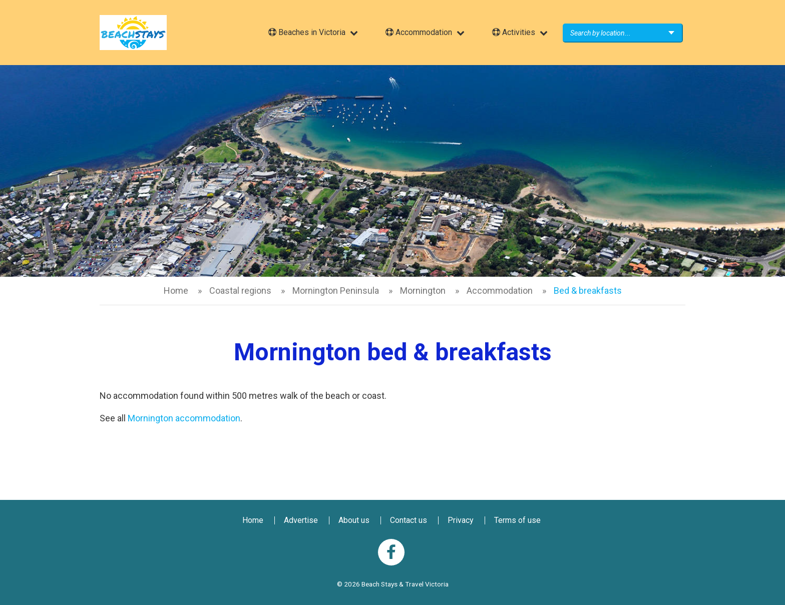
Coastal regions (240, 290)
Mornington (423, 290)
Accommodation (418, 32)
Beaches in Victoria (306, 32)
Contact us (408, 520)
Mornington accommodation (184, 418)
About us (353, 520)
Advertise (301, 520)
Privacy (461, 520)
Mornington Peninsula (335, 290)
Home (176, 290)
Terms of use (517, 520)
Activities (513, 32)
